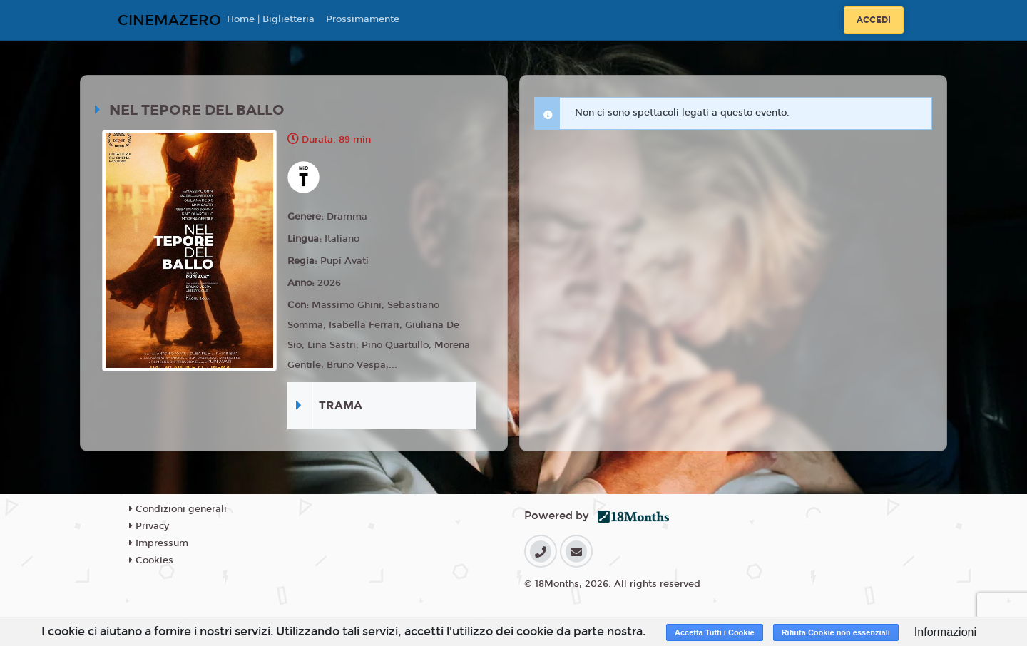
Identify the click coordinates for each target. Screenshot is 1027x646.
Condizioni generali (178, 509)
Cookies (151, 560)
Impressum (158, 543)
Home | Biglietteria (271, 19)
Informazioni (945, 632)
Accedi (874, 20)
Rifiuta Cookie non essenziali (836, 632)
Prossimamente (362, 19)
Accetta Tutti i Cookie (715, 632)
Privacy (149, 526)
